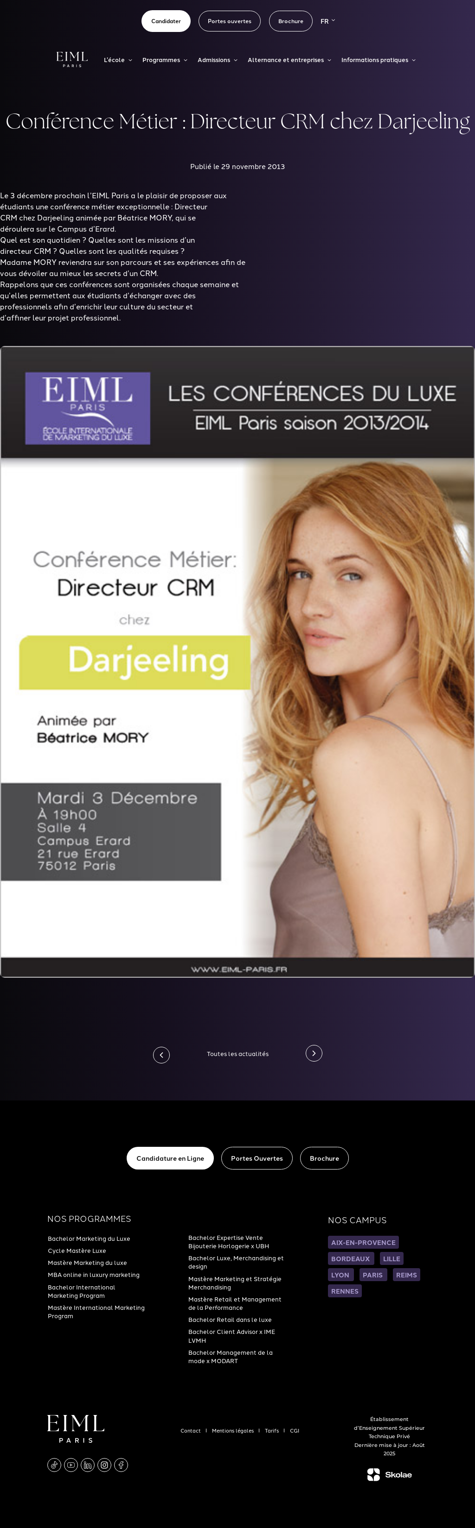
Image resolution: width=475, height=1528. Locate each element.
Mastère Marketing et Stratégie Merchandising (235, 1282)
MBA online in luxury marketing (94, 1274)
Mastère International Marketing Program (96, 1311)
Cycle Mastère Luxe (77, 1250)
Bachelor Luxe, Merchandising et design (236, 1261)
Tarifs (272, 1430)
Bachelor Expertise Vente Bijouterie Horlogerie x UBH (228, 1241)
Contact (191, 1430)
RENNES (345, 1290)
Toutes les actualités (238, 1053)
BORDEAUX (351, 1258)
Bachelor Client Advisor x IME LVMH (231, 1335)
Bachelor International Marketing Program (82, 1291)
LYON (341, 1274)
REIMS (406, 1274)
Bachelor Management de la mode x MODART (230, 1356)
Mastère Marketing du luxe (87, 1262)
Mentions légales (233, 1430)
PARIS (373, 1274)
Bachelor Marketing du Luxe (89, 1238)
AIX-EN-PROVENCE (363, 1242)
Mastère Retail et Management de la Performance (235, 1303)
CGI (294, 1430)
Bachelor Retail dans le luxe (230, 1319)
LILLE (391, 1258)
